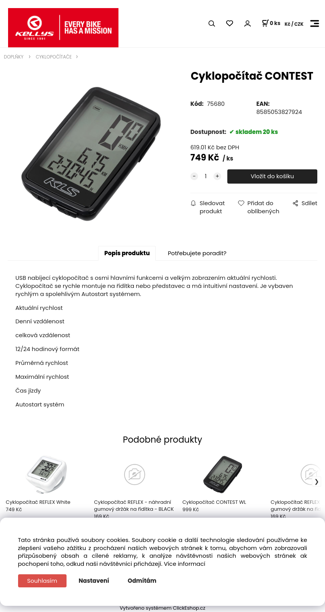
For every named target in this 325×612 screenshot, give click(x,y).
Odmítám (142, 581)
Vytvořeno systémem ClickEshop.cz (162, 608)
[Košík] (271, 23)
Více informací (184, 564)
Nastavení (94, 581)
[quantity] (205, 176)
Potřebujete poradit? (197, 253)
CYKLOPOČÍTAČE (53, 57)
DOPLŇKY (14, 57)
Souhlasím (42, 581)
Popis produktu (127, 253)
